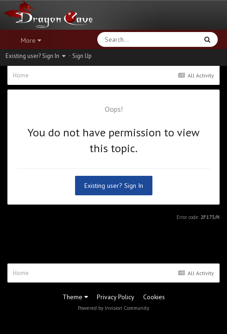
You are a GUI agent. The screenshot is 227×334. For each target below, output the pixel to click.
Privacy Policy (115, 297)
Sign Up (82, 56)
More (31, 40)
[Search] (123, 39)
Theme (75, 297)
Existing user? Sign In (35, 56)
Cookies (154, 297)
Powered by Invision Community (113, 308)
